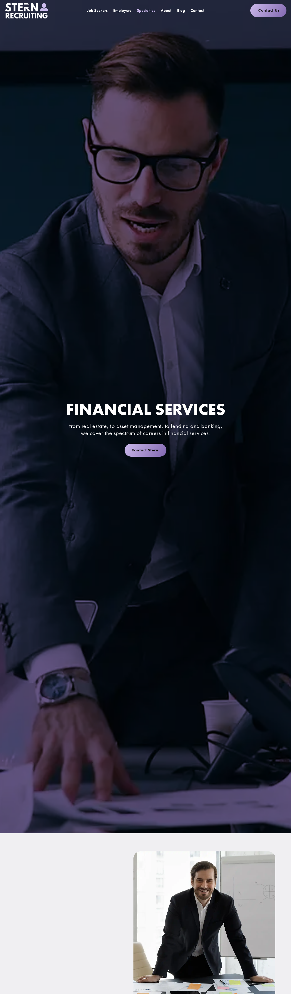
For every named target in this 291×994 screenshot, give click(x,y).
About (166, 10)
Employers (122, 10)
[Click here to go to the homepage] (26, 10)
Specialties (146, 10)
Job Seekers (97, 10)
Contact (197, 10)
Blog (181, 10)
